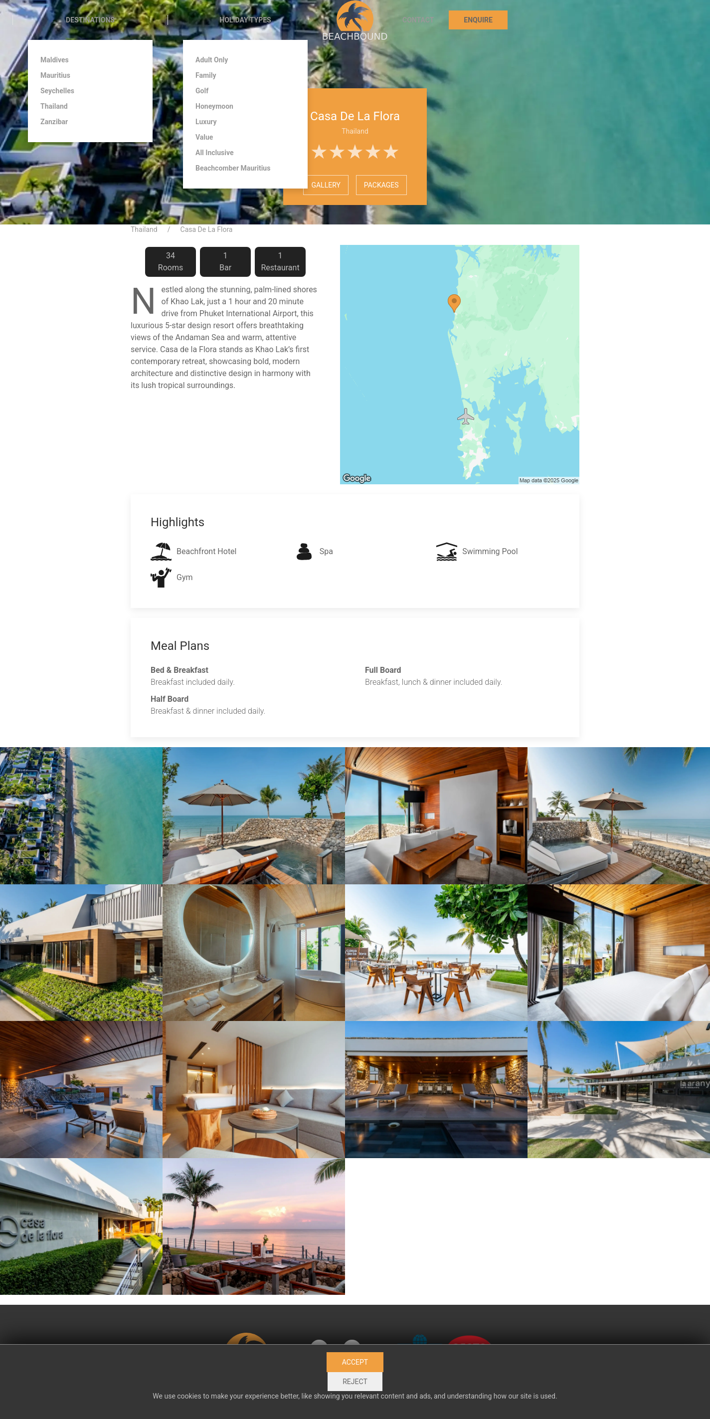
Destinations (90, 20)
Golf (201, 91)
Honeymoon (214, 106)
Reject (355, 1382)
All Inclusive (214, 153)
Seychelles (57, 91)
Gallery (325, 185)
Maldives (54, 60)
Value (204, 137)
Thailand (54, 106)
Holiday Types (245, 20)
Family (205, 75)
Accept (355, 1362)
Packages (381, 185)
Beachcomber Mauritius (232, 168)
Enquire (478, 20)
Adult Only (211, 60)
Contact (418, 20)
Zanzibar (54, 122)
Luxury (206, 122)
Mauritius (55, 75)
